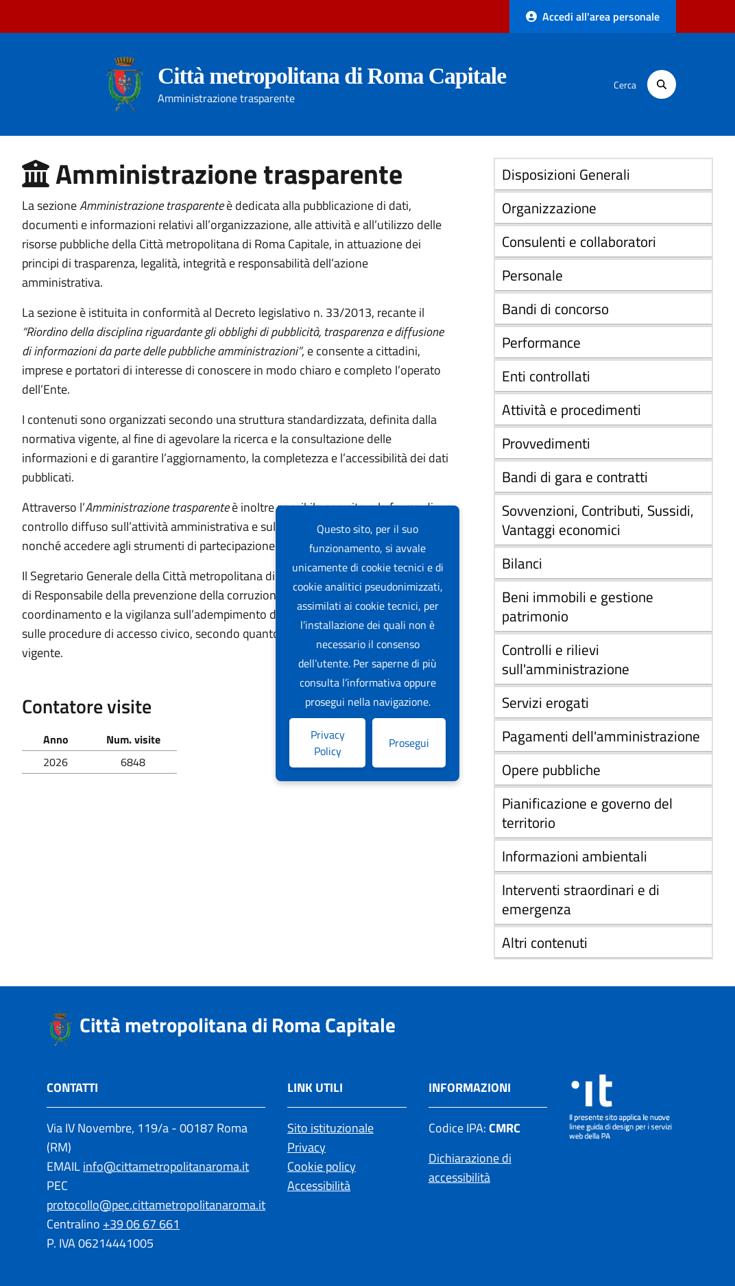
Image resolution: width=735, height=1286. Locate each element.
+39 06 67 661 (141, 1224)
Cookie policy (321, 1166)
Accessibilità (318, 1185)
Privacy (306, 1147)
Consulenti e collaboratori (579, 241)
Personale (532, 275)
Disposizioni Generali (566, 174)
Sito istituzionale (330, 1128)
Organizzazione (549, 207)
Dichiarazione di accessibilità (470, 1168)
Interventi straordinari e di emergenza (581, 899)
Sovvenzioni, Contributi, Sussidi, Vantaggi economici (598, 520)
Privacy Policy (328, 742)
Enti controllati (546, 375)
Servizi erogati (545, 702)
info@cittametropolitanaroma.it (166, 1166)
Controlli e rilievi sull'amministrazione (565, 659)
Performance (541, 342)
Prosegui (409, 743)
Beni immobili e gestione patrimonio (577, 606)
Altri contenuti (545, 942)
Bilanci (522, 563)
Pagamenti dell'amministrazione (601, 736)
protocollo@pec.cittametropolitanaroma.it (156, 1204)
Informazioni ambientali (574, 856)
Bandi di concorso (555, 308)
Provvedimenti (546, 443)
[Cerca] (661, 84)
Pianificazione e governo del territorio (587, 813)
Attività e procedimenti (571, 409)
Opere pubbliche (551, 769)
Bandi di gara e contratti (575, 476)
